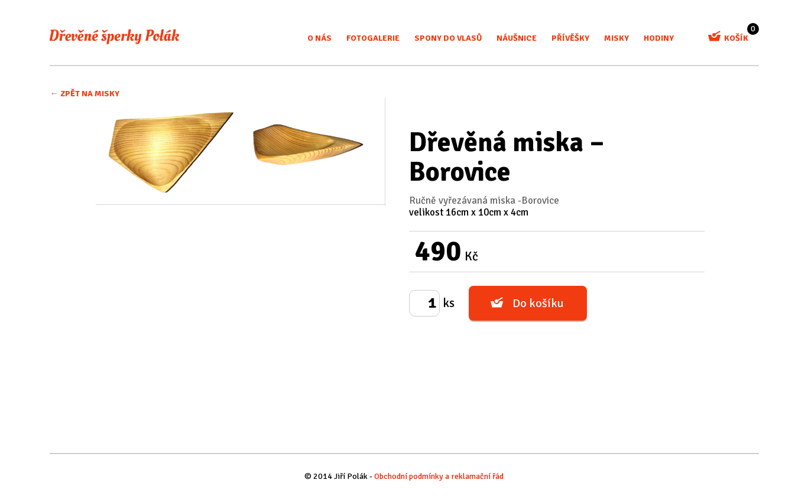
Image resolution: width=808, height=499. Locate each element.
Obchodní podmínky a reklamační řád (439, 476)
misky (616, 38)
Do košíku (538, 303)
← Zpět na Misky (84, 94)
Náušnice (517, 38)
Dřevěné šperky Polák (114, 36)
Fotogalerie (373, 38)
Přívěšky (570, 38)
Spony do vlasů (448, 38)
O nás (319, 38)
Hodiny (659, 38)
